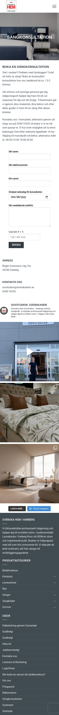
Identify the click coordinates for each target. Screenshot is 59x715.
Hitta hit (6, 643)
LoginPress (8, 668)
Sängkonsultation (12, 698)
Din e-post (29, 183)
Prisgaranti (8, 686)
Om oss (6, 680)
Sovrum (6, 607)
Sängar (6, 594)
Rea (4, 588)
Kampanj (7, 576)
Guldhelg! (7, 631)
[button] (54, 6)
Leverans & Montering (14, 662)
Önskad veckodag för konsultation (29, 197)
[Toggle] (55, 576)
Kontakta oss (9, 656)
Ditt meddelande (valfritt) (29, 216)
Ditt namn (29, 156)
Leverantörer (9, 582)
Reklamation (9, 692)
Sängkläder (8, 601)
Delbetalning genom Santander (19, 625)
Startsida (7, 711)
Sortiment (7, 705)
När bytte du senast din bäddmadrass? (23, 674)
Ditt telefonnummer (29, 170)
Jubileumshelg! (10, 649)
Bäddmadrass (10, 570)
